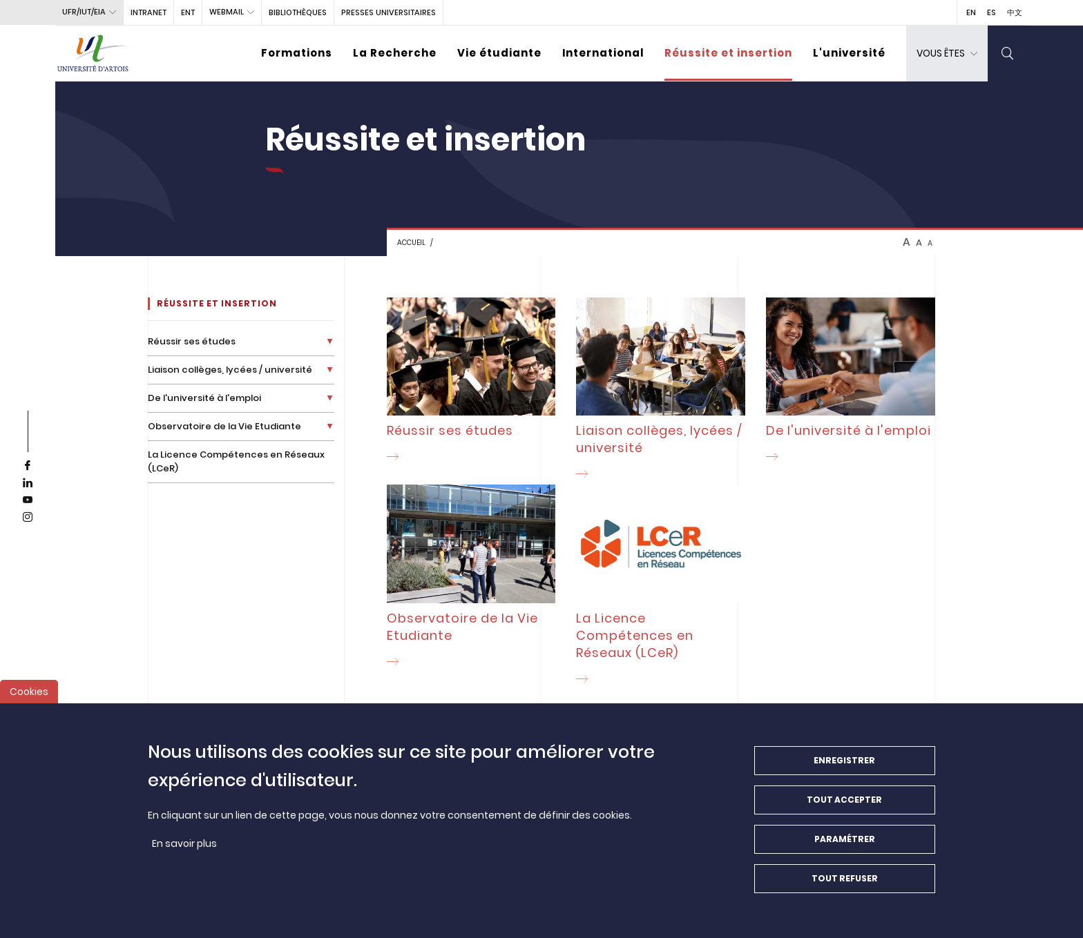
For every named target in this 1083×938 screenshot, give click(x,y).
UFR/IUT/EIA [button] (84, 11)
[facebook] (27, 466)
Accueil (411, 242)
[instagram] (27, 518)
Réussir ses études (192, 341)
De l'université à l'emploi (204, 397)
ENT (188, 12)
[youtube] (27, 500)
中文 (1014, 12)
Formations (296, 53)
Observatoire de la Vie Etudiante (224, 426)
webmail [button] (226, 11)
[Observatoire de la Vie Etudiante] (471, 578)
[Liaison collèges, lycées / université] (660, 391)
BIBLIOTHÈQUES (298, 12)
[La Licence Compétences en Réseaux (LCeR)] (660, 587)
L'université (849, 53)
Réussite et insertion (728, 53)
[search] (1008, 53)
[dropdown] (947, 53)
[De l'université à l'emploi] (850, 382)
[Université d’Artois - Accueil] (93, 53)
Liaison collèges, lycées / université (230, 369)
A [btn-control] (906, 242)
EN (971, 12)
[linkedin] (27, 483)
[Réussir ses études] (471, 382)
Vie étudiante (499, 53)
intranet (148, 12)
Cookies (29, 702)
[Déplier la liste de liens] (329, 341)
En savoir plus (184, 854)
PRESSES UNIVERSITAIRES (388, 12)
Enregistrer (844, 770)
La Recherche (395, 53)
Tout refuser (845, 889)
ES (991, 12)
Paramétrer (844, 849)
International (603, 53)
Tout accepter (844, 810)
